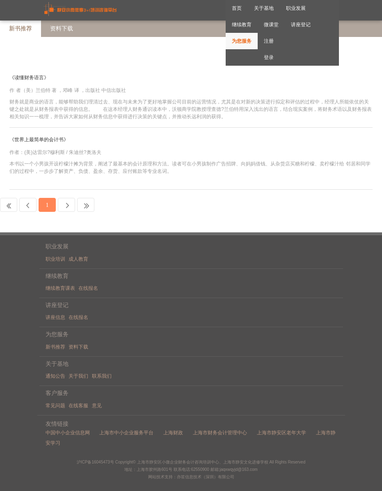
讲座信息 (55, 317)
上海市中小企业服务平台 (126, 433)
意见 (97, 405)
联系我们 (102, 376)
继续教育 (242, 25)
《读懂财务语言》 (29, 77)
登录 (269, 57)
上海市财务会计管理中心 (220, 433)
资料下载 (78, 347)
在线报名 (88, 288)
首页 (237, 8)
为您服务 (242, 41)
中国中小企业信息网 (68, 433)
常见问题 (55, 405)
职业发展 (296, 8)
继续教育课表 (60, 288)
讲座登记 (301, 25)
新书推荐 (20, 28)
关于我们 (78, 376)
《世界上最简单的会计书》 (39, 139)
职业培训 (55, 259)
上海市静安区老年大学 (281, 433)
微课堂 (271, 25)
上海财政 (173, 433)
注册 (269, 41)
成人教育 (78, 259)
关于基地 (264, 8)
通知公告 (55, 376)
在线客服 (78, 405)
